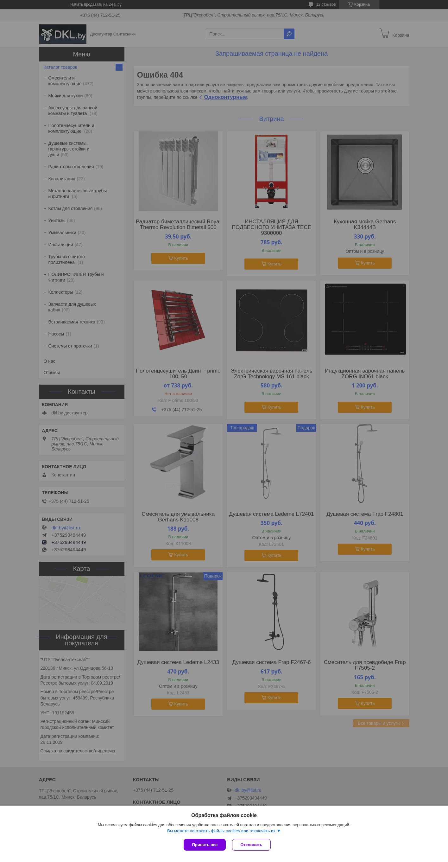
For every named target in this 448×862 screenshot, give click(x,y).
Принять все (205, 844)
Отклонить (251, 844)
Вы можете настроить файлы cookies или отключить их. (222, 830)
